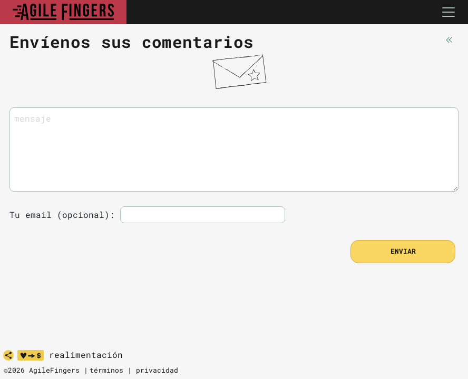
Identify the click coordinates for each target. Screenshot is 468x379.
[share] (8, 355)
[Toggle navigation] (448, 12)
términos (106, 370)
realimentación (86, 355)
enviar (403, 251)
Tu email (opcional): (62, 214)
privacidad (157, 370)
